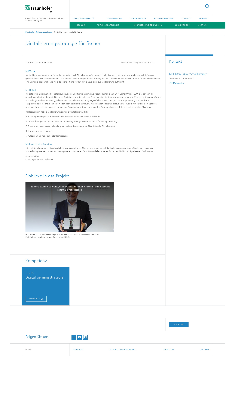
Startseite (29, 32)
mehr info (34, 347)
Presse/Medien (115, 18)
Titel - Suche (207, 6)
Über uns (203, 25)
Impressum (168, 398)
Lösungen (81, 25)
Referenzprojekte (163, 18)
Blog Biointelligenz (83, 18)
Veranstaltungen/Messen (148, 25)
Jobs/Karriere (182, 25)
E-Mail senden (177, 83)
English (203, 18)
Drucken (178, 372)
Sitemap (205, 398)
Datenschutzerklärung (123, 398)
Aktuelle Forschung (108, 25)
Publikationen (138, 18)
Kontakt (186, 18)
